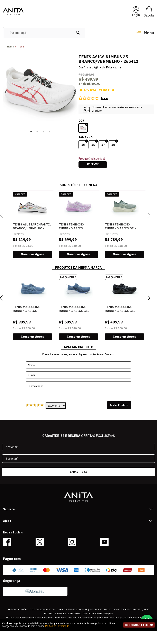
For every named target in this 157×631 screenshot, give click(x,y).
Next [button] (74, 91)
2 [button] (37, 132)
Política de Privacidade (57, 626)
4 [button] (49, 132)
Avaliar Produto (119, 405)
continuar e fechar (139, 625)
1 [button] (31, 132)
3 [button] (43, 132)
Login (136, 15)
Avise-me (93, 164)
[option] (40, 92)
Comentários (78, 389)
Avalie (104, 98)
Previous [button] (5, 91)
